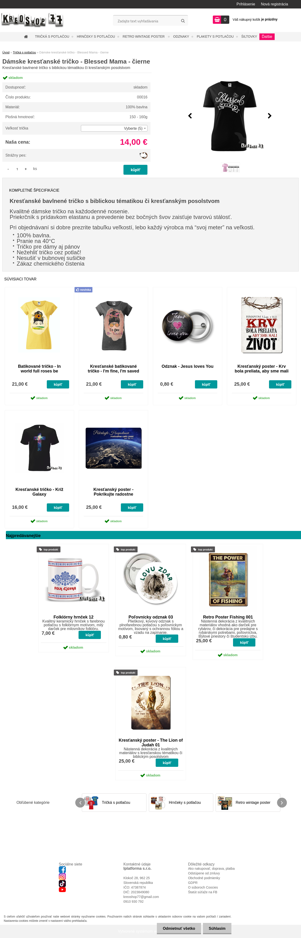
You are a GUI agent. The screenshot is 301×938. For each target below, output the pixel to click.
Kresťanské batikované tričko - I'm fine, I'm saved (113, 368)
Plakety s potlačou (215, 36)
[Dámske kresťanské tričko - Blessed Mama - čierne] (230, 116)
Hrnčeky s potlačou (96, 36)
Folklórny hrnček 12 (74, 617)
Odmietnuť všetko (179, 928)
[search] (183, 20)
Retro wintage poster (144, 36)
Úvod (5, 52)
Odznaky (181, 36)
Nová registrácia (274, 4)
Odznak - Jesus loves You (187, 366)
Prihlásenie (246, 4)
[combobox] (114, 128)
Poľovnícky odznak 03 (151, 617)
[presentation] (190, 116)
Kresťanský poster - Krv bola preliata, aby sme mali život (262, 371)
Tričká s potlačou (52, 36)
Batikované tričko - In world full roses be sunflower (39, 371)
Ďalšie (267, 37)
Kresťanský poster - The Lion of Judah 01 (151, 742)
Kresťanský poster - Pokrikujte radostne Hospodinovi (113, 494)
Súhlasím (217, 928)
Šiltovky (249, 36)
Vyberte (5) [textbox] (133, 128)
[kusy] (17, 169)
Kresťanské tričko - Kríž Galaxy (39, 492)
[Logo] (32, 20)
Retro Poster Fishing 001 (228, 617)
